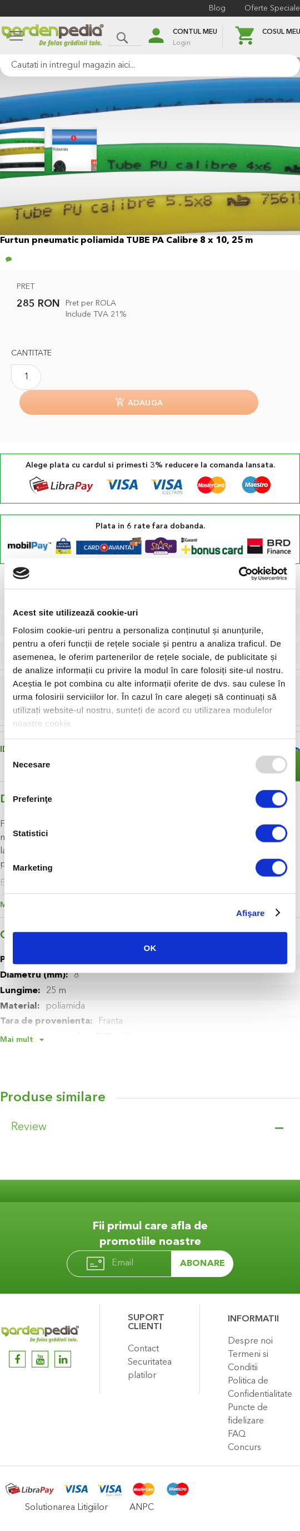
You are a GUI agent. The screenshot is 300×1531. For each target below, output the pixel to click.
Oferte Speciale (272, 8)
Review (29, 1127)
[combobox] (150, 65)
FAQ (237, 1434)
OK (150, 948)
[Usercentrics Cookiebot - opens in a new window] (238, 573)
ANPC (141, 1507)
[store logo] (52, 36)
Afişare (250, 912)
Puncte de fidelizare (248, 1414)
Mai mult (16, 1040)
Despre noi (250, 1341)
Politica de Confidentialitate (260, 1388)
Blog (217, 8)
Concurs (244, 1447)
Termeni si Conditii (248, 1361)
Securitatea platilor (150, 1369)
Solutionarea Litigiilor (66, 1507)
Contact (143, 1349)
